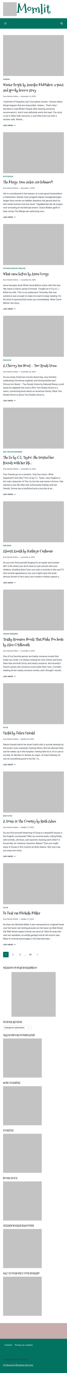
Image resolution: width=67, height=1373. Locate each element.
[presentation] (33, 55)
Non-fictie (7, 816)
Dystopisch (8, 176)
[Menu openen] (5, 23)
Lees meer (9, 125)
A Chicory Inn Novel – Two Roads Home (30, 365)
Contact (8, 1345)
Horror (6, 79)
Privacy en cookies (24, 1345)
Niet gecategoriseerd (12, 452)
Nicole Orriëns (12, 96)
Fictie (5, 727)
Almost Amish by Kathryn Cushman (28, 551)
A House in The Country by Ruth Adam (29, 821)
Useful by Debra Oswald (19, 733)
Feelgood (7, 360)
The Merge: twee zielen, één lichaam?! (28, 182)
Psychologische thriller (14, 268)
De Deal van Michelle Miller (21, 913)
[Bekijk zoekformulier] (61, 23)
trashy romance (10, 634)
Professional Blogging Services (18, 1365)
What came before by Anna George (26, 274)
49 (30, 954)
